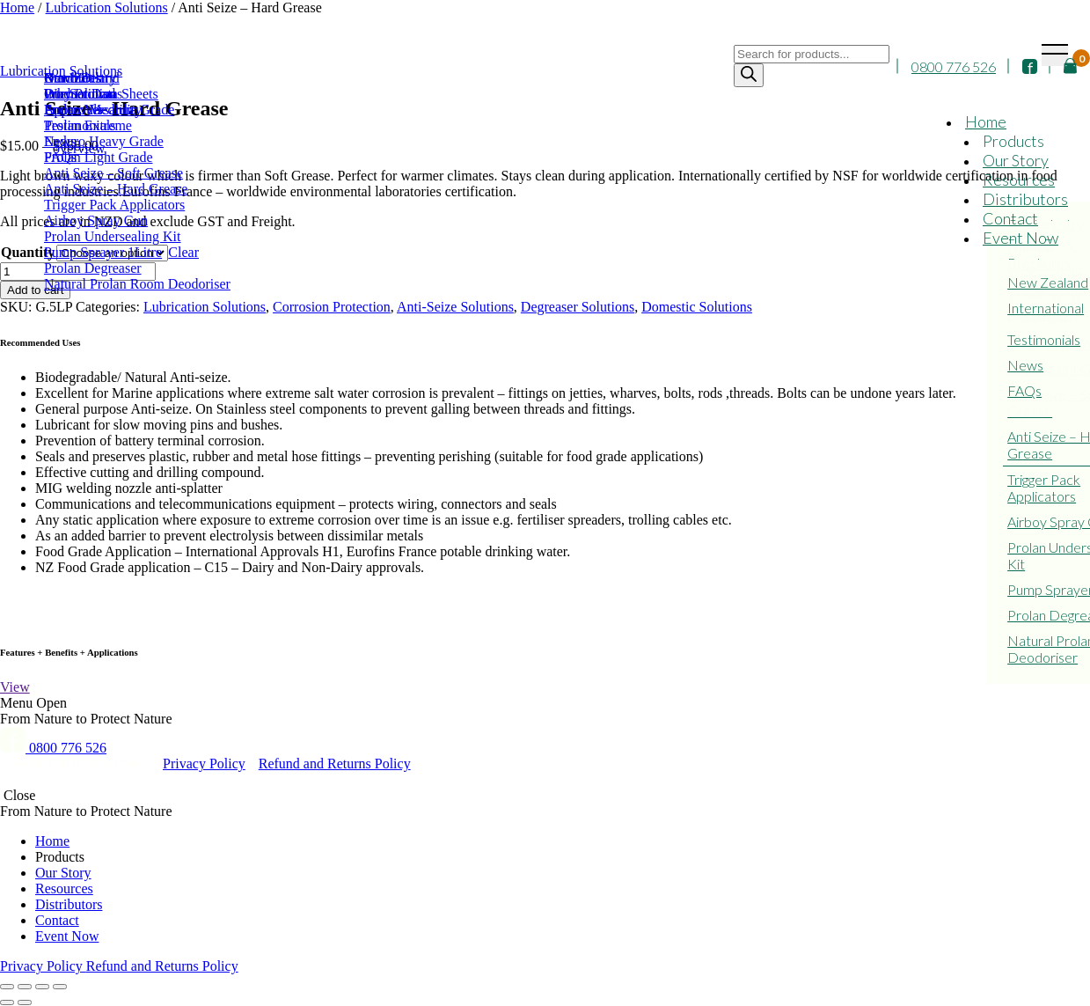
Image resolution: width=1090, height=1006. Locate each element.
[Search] (749, 75)
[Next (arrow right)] (25, 1002)
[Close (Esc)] (7, 986)
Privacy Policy (204, 763)
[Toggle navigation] (1055, 55)
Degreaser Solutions (577, 306)
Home (985, 121)
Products (1013, 141)
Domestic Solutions (696, 306)
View (15, 686)
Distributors (1025, 199)
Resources (1019, 179)
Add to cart (35, 290)
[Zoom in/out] (60, 986)
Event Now (1020, 237)
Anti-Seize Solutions (455, 306)
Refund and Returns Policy (335, 763)
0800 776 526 (953, 66)
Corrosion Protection (332, 306)
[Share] (25, 986)
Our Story (1016, 160)
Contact (1010, 218)
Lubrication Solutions (204, 306)
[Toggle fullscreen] (42, 986)
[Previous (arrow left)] (7, 1002)
